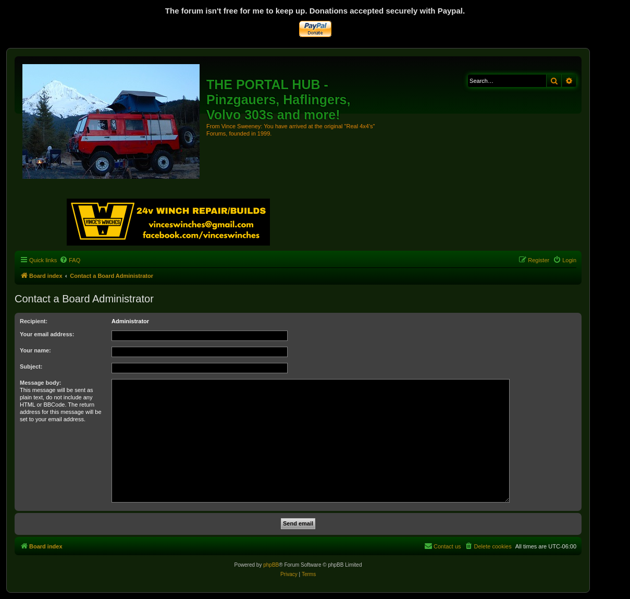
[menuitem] (69, 260)
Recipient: (33, 321)
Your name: (35, 350)
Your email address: (47, 334)
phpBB (271, 565)
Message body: (40, 383)
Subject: (31, 366)
